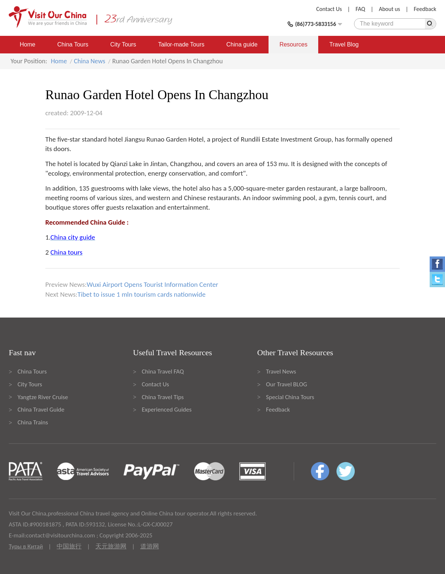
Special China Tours (290, 397)
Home (27, 44)
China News (89, 61)
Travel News (281, 371)
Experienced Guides (166, 409)
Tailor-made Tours (181, 44)
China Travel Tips (163, 397)
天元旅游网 (110, 546)
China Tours (72, 44)
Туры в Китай (26, 546)
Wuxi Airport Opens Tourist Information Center (152, 284)
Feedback (425, 8)
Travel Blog (343, 44)
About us (389, 8)
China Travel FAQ (163, 371)
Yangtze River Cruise (43, 397)
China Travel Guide (41, 409)
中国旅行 (69, 546)
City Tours (123, 44)
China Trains (33, 422)
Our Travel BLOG (286, 384)
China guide (242, 44)
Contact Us (329, 8)
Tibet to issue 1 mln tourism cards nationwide (141, 294)
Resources (293, 44)
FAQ (360, 8)
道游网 (149, 546)
